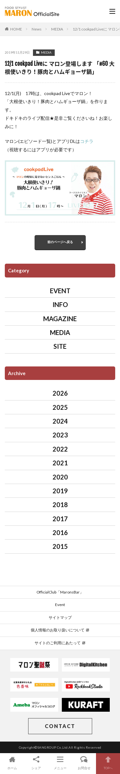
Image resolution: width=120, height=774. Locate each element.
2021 (60, 463)
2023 (60, 435)
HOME (16, 29)
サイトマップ (60, 617)
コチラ (86, 141)
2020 (60, 477)
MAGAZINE (60, 318)
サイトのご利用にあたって (60, 642)
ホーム (12, 763)
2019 (60, 491)
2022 (60, 449)
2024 (60, 421)
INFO (60, 304)
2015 (60, 546)
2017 (60, 519)
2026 (60, 393)
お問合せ (84, 763)
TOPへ (108, 763)
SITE (60, 346)
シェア (36, 763)
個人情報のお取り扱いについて (60, 630)
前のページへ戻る (60, 242)
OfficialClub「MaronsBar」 (60, 592)
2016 (60, 532)
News (37, 29)
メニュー (60, 763)
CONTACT (60, 726)
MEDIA (57, 29)
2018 (60, 504)
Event (60, 604)
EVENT (60, 291)
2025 (60, 407)
